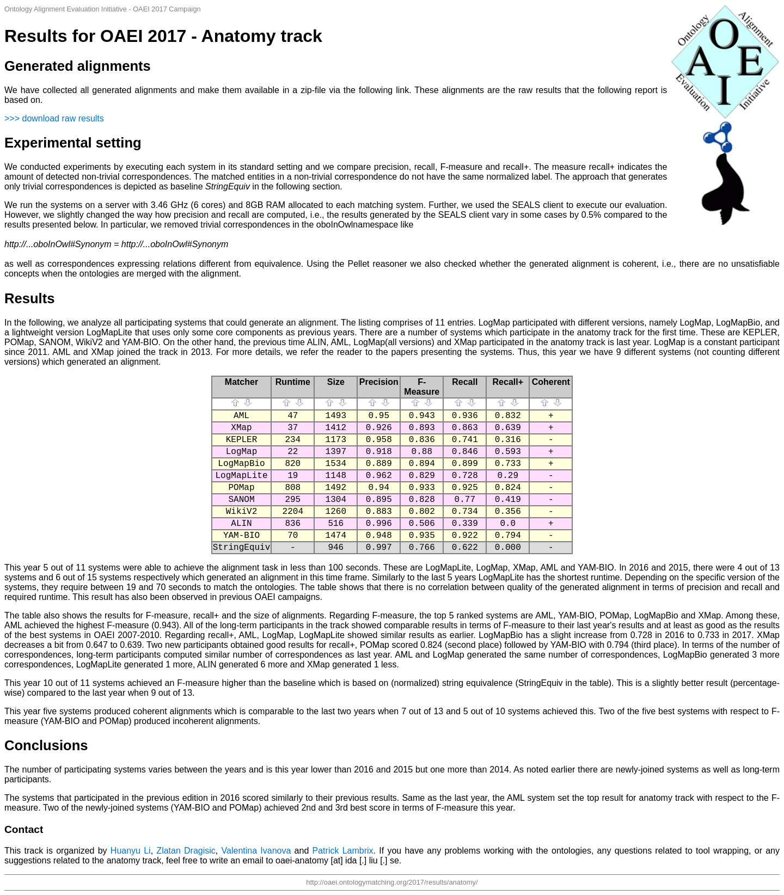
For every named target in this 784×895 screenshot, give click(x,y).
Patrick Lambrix (343, 850)
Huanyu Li (131, 850)
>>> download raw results (54, 118)
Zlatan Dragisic (186, 850)
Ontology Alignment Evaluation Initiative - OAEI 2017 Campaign (102, 9)
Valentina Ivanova (256, 850)
